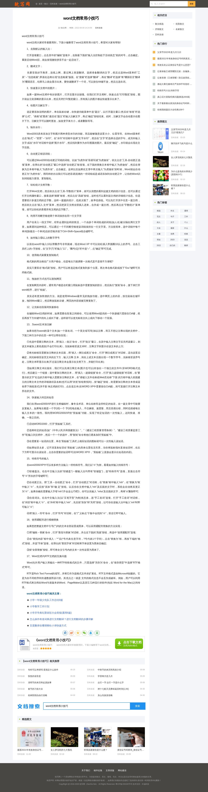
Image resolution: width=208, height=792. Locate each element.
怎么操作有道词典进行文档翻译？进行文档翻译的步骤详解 (61, 619)
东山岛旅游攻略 (105, 695)
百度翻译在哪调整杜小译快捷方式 (48, 625)
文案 (159, 234)
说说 (186, 240)
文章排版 (110, 770)
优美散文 (180, 24)
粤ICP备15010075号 (123, 784)
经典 (186, 234)
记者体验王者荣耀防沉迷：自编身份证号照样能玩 (174, 71)
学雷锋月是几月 (105, 676)
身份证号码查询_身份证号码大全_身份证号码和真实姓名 (131, 750)
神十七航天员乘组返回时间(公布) (113, 689)
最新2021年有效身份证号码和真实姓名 (31, 750)
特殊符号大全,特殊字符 (168, 90)
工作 (186, 216)
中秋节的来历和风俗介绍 (109, 670)
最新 (172, 228)
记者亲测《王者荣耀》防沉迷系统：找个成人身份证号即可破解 (174, 77)
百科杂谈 (53, 4)
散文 (46, 4)
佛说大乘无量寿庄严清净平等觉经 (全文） (174, 84)
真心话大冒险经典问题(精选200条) (173, 97)
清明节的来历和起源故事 (39, 682)
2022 (159, 245)
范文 (159, 216)
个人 (186, 222)
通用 (186, 211)
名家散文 (180, 29)
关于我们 (86, 770)
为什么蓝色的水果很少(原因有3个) (181, 173)
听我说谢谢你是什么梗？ (95, 750)
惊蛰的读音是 (34, 676)
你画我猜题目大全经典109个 (170, 109)
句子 (172, 216)
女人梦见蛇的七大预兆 (61, 750)
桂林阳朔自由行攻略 (37, 695)
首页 (40, 4)
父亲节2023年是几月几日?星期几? (181, 131)
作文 (172, 211)
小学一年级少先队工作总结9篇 (46, 600)
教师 (186, 245)
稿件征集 (98, 770)
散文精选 (159, 24)
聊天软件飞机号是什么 (181, 143)
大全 (159, 228)
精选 (159, 211)
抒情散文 (159, 29)
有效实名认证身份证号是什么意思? (174, 65)
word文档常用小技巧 (67, 4)
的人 (159, 222)
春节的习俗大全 (35, 689)
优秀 (172, 234)
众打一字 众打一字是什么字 (111, 682)
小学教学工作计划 (39, 606)
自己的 (172, 245)
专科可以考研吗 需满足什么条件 (43, 670)
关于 (172, 222)
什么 (186, 228)
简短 (159, 240)
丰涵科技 (145, 784)
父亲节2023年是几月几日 (169, 52)
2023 (172, 240)
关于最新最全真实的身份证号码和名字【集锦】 (174, 103)
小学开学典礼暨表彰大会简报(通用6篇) (51, 612)
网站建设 (122, 770)
